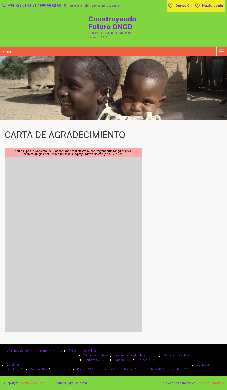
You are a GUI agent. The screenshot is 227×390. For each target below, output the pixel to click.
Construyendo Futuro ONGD (37, 383)
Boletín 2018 (132, 369)
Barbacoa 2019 (94, 360)
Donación (183, 5)
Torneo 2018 (146, 360)
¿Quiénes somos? (18, 351)
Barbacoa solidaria (95, 355)
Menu (6, 51)
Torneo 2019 (123, 360)
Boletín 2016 (179, 369)
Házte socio (212, 5)
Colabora (203, 364)
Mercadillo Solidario (177, 355)
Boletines (13, 364)
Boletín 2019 (109, 369)
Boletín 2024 (15, 369)
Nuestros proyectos (49, 351)
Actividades (90, 351)
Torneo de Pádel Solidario (131, 355)
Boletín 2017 (156, 369)
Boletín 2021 (85, 369)
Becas (73, 351)
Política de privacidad (211, 383)
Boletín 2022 (62, 369)
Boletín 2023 (38, 369)
